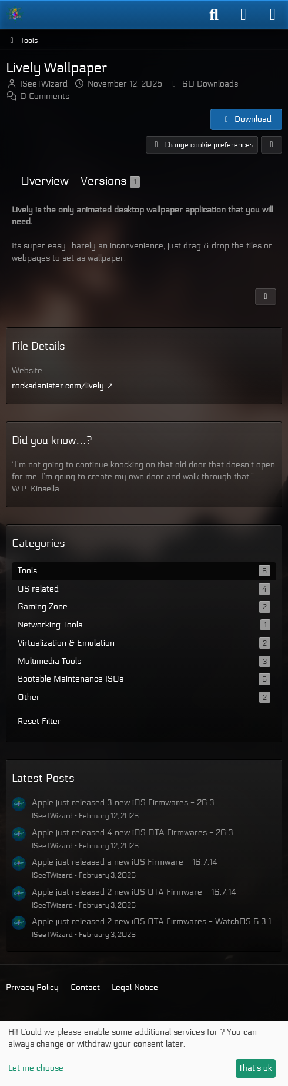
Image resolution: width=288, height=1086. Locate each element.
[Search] (214, 14)
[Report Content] (265, 296)
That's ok (255, 1068)
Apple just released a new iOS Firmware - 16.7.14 (124, 862)
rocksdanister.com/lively (58, 386)
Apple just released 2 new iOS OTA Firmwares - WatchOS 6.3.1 (151, 921)
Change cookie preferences (201, 145)
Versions (110, 181)
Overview (45, 181)
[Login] (243, 14)
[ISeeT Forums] (15, 14)
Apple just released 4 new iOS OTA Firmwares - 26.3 (132, 833)
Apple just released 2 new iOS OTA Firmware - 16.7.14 (134, 892)
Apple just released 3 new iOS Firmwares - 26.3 (123, 803)
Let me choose (35, 1068)
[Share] (271, 145)
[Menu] (272, 14)
